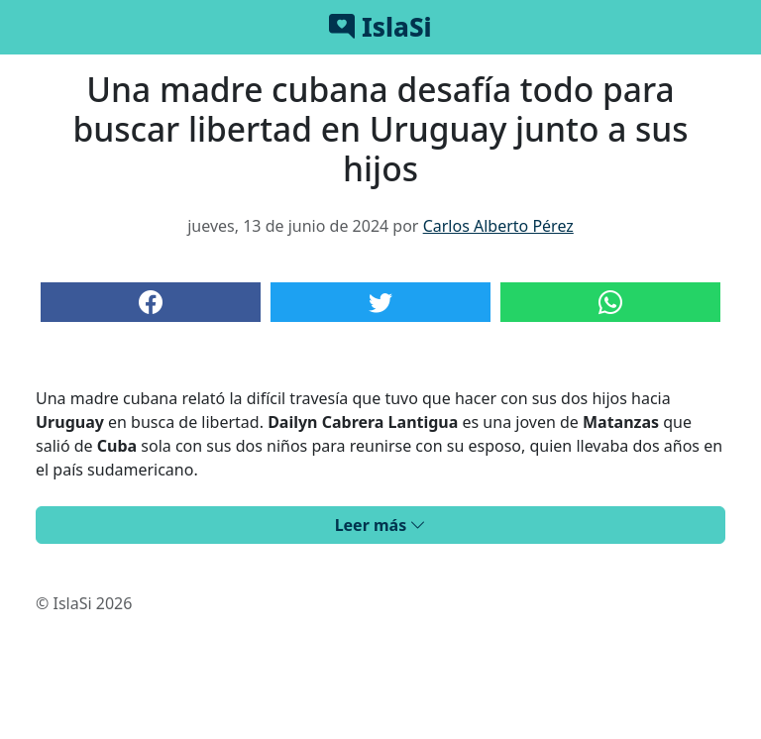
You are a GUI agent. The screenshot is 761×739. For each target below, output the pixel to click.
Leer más (381, 525)
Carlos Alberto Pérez (498, 226)
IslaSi (380, 27)
